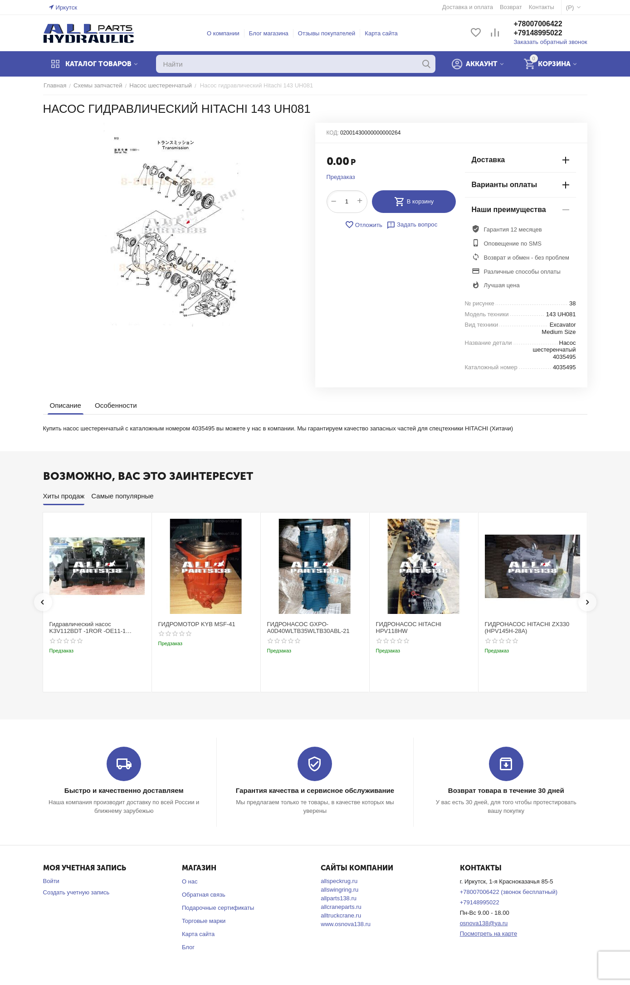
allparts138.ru (339, 898)
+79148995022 (539, 33)
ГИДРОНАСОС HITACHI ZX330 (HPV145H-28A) (527, 628)
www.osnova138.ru (346, 924)
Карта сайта (382, 33)
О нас (190, 881)
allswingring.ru (339, 889)
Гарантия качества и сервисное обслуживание (315, 790)
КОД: (333, 133)
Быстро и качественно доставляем (124, 790)
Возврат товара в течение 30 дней (506, 790)
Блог (188, 946)
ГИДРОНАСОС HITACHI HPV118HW (409, 628)
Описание (65, 405)
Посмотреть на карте (488, 933)
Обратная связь (203, 894)
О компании (223, 33)
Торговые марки (204, 920)
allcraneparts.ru (341, 906)
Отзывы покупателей (327, 33)
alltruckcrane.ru (341, 915)
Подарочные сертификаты (218, 907)
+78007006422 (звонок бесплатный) (508, 891)
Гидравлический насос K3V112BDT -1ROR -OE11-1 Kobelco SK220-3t (87, 628)
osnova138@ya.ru (484, 923)
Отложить (363, 224)
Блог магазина (269, 33)
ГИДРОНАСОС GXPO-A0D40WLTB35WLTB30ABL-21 (308, 628)
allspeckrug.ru (339, 881)
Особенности (116, 405)
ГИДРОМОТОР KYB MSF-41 (196, 624)
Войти (51, 881)
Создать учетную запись (76, 892)
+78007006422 (539, 24)
